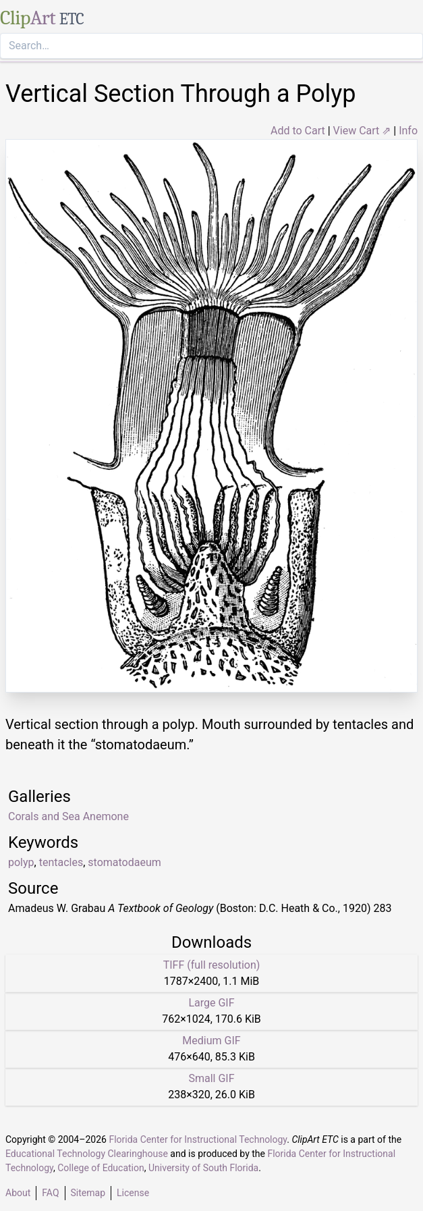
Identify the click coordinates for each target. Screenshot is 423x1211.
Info (408, 130)
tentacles (61, 862)
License (133, 1192)
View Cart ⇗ (362, 130)
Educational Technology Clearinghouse (86, 1153)
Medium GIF (211, 1040)
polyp (21, 862)
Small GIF (211, 1078)
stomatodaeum (124, 862)
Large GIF (211, 1002)
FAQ (50, 1192)
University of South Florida (203, 1167)
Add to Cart (298, 130)
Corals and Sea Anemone (68, 816)
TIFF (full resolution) (211, 965)
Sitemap (88, 1192)
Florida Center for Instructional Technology (198, 1139)
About (17, 1192)
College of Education (100, 1167)
